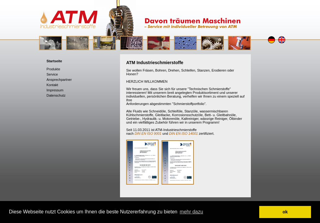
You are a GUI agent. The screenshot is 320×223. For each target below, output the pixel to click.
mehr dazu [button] (191, 211)
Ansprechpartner (59, 79)
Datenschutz (56, 95)
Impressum (55, 90)
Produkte (53, 69)
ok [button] (285, 211)
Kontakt (52, 85)
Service (52, 74)
